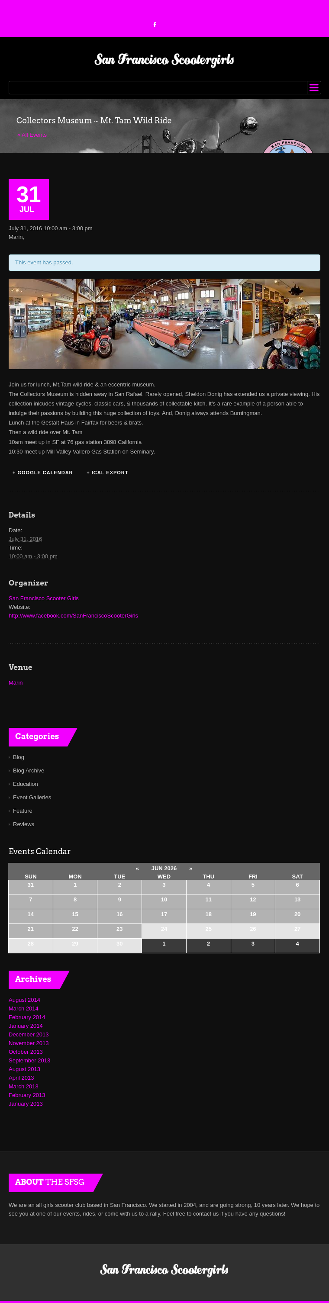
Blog (18, 757)
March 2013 (24, 1086)
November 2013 (29, 1043)
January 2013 (26, 1103)
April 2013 (21, 1078)
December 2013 (29, 1034)
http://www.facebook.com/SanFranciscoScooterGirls (73, 615)
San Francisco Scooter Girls (44, 598)
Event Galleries (32, 797)
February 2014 (27, 1017)
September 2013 (29, 1060)
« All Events (32, 135)
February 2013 (27, 1095)
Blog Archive (28, 770)
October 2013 (26, 1052)
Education (25, 784)
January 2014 (26, 1026)
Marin (16, 682)
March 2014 (24, 1008)
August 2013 (24, 1069)
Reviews (23, 824)
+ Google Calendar (43, 472)
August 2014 (24, 1000)
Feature (22, 811)
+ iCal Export (107, 472)
